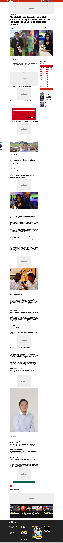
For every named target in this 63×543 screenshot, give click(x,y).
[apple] (49, 532)
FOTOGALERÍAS (15, 505)
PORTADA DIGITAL (35, 527)
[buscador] (41, 1)
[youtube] (26, 540)
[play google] (49, 529)
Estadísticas (44, 62)
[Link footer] (12, 522)
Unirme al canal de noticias (25, 482)
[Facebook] (21, 540)
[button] (1, 142)
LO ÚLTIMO (42, 92)
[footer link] (31, 525)
